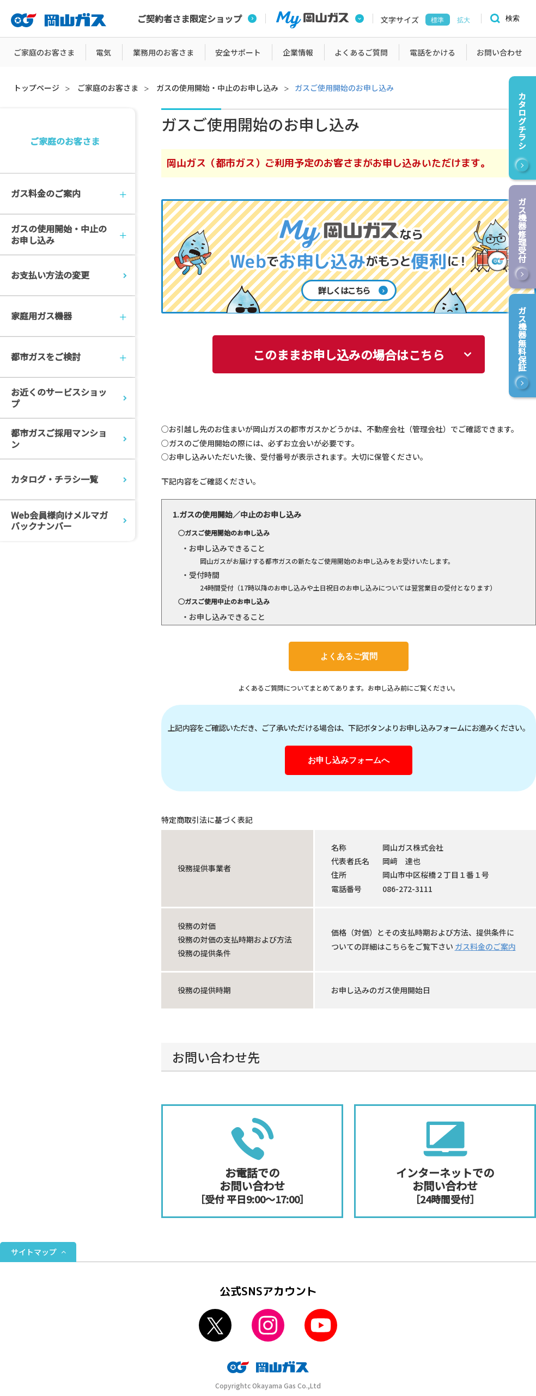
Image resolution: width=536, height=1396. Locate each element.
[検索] (503, 19)
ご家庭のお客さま (107, 87)
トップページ (36, 87)
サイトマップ (34, 1251)
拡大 (463, 20)
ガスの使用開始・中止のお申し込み (217, 87)
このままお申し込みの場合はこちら (348, 354)
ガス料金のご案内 (485, 946)
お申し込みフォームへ (348, 760)
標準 (437, 20)
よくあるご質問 (348, 656)
